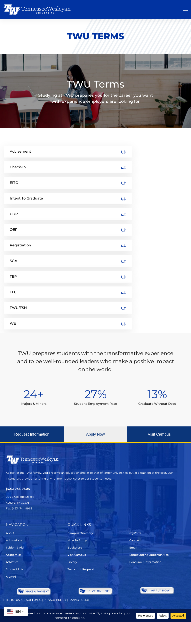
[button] (32, 438)
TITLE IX (8, 599)
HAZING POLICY (79, 599)
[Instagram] (30, 520)
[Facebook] (19, 520)
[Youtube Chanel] (41, 520)
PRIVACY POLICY (55, 599)
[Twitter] (8, 520)
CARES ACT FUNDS (29, 599)
